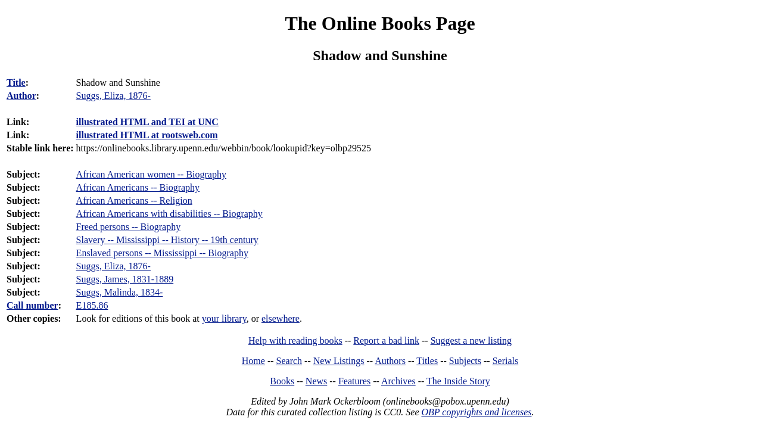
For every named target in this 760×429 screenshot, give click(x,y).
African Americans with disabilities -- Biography (169, 214)
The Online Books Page (380, 23)
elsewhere (280, 318)
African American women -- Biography (151, 174)
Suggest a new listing (471, 340)
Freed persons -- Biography (128, 227)
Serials (506, 361)
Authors (390, 361)
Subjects (465, 361)
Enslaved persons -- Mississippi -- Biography (162, 253)
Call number (32, 305)
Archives (398, 381)
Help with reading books (295, 340)
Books (282, 381)
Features (354, 381)
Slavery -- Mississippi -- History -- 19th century (167, 240)
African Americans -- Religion (134, 200)
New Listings (339, 361)
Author (21, 96)
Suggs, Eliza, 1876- (113, 266)
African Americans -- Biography (138, 187)
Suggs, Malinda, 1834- (119, 292)
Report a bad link (386, 340)
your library (224, 318)
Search (289, 361)
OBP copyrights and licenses (476, 412)
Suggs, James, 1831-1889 (125, 279)
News (316, 381)
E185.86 (92, 305)
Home (253, 361)
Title (16, 82)
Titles (427, 361)
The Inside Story (458, 381)
